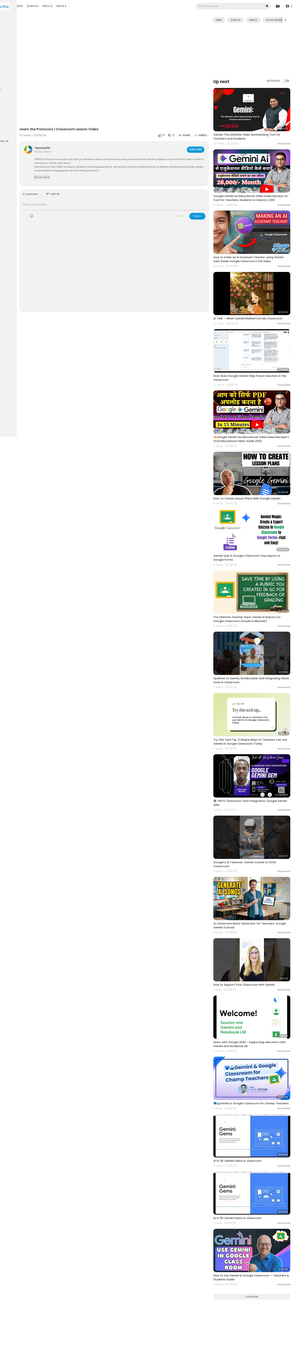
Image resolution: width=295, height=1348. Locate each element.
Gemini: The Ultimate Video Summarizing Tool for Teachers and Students (255, 130)
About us (28, 125)
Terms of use (21, 120)
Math (62, 6)
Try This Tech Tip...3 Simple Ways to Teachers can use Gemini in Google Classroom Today (255, 686)
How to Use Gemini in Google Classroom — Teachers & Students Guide (253, 1171)
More (104, 6)
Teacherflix (78, 134)
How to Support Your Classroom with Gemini (254, 905)
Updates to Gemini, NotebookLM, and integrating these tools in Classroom (249, 631)
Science (75, 6)
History (90, 6)
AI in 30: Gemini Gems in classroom (248, 1066)
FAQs (8, 120)
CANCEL (191, 201)
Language (11, 134)
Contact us (11, 129)
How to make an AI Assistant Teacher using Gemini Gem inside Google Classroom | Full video (254, 244)
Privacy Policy (13, 125)
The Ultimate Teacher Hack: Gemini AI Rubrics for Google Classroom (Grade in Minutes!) (255, 575)
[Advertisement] (257, 50)
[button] (287, 6)
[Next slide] (285, 20)
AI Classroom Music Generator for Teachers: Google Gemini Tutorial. (255, 851)
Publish (208, 201)
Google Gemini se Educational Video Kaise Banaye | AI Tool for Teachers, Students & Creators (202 (253, 188)
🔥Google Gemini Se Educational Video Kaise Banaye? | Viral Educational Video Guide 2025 (255, 410)
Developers (27, 129)
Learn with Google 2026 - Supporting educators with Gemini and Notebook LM (257, 958)
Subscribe (206, 135)
